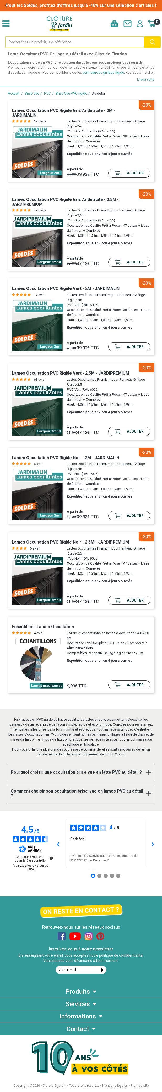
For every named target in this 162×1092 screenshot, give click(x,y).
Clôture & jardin (54, 1086)
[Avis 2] (99, 876)
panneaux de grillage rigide (103, 72)
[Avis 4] (112, 876)
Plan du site (140, 1086)
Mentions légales (115, 1086)
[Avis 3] (106, 876)
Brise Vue (32, 93)
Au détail (99, 93)
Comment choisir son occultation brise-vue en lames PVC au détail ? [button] (77, 793)
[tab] (81, 772)
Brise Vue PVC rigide (71, 93)
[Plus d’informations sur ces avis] (51, 858)
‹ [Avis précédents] (58, 844)
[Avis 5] (118, 876)
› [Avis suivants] (152, 844)
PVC (47, 93)
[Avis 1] (93, 876)
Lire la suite (145, 79)
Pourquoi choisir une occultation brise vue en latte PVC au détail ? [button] (76, 772)
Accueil (13, 93)
